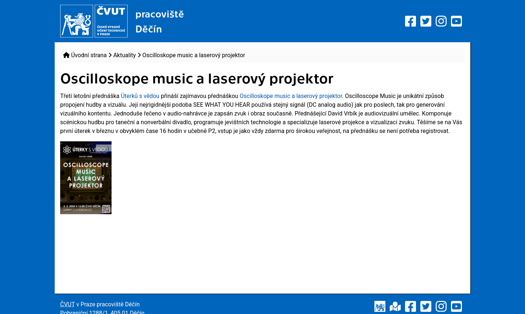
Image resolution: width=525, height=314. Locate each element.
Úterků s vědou (140, 96)
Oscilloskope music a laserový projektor (291, 96)
